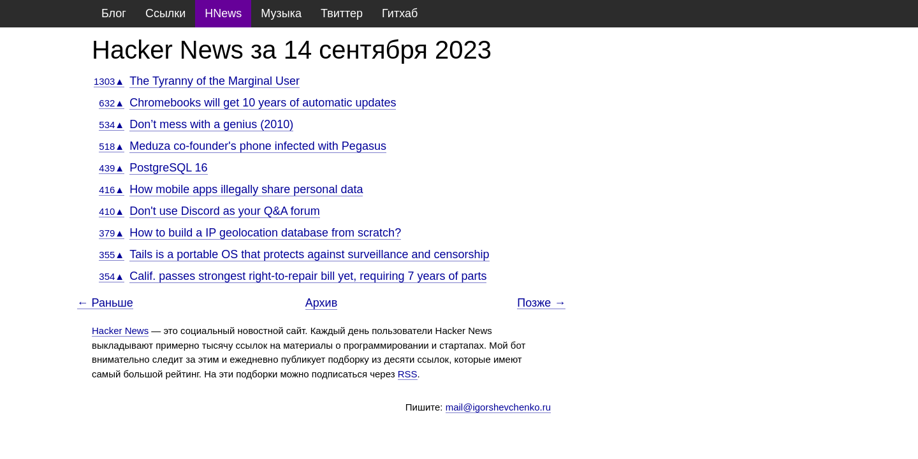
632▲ (111, 103)
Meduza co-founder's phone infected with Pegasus (257, 146)
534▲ (111, 124)
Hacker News (120, 330)
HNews (223, 13)
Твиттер (342, 13)
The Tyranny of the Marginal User (214, 81)
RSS (408, 373)
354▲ (111, 276)
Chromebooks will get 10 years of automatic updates (262, 102)
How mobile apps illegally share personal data (246, 189)
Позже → (541, 303)
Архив (321, 302)
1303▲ (109, 81)
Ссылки (165, 13)
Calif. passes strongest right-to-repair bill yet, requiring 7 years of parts (307, 276)
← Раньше (105, 303)
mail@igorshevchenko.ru (498, 407)
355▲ (111, 254)
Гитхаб (400, 13)
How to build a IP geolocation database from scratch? (265, 232)
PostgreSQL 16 (168, 167)
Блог (113, 13)
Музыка (281, 13)
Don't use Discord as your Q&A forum (224, 211)
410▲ (111, 211)
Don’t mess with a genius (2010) (211, 124)
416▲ (111, 189)
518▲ (111, 146)
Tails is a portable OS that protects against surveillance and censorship (309, 254)
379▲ (111, 233)
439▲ (111, 168)
